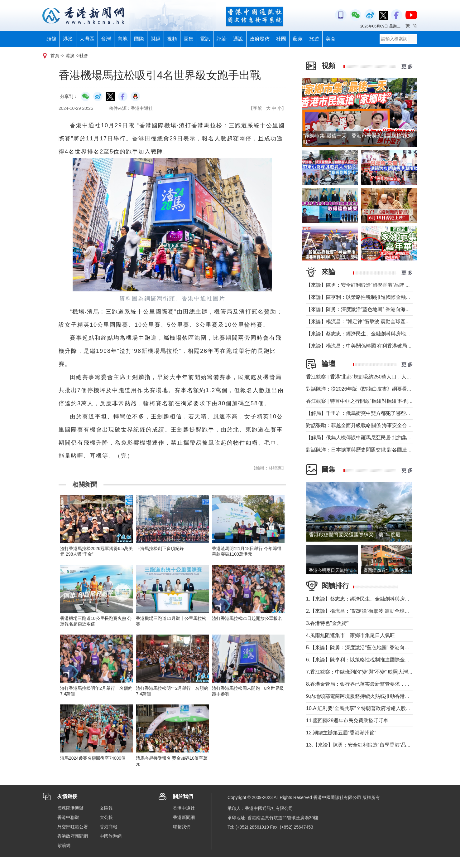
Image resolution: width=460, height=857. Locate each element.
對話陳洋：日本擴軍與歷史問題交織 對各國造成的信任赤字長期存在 (381, 449)
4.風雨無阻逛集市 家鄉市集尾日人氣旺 (350, 635)
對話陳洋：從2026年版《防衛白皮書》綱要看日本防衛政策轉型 (376, 389)
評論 (222, 38)
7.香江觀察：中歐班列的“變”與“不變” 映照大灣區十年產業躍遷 (374, 671)
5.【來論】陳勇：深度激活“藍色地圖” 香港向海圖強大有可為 (372, 647)
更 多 (407, 66)
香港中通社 (184, 808)
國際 (139, 38)
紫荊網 (63, 845)
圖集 (189, 38)
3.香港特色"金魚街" (327, 623)
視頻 (172, 38)
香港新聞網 (184, 817)
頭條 (51, 38)
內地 (122, 38)
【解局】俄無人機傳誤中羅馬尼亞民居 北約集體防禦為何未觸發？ (379, 437)
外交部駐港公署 (72, 826)
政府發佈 (260, 38)
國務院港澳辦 (70, 808)
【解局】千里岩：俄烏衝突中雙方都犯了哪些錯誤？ (363, 413)
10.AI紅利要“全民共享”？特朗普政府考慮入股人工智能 (366, 708)
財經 (156, 38)
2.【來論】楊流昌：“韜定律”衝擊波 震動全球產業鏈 (362, 611)
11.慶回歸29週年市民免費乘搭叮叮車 (347, 720)
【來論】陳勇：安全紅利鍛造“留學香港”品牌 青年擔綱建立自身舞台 (380, 285)
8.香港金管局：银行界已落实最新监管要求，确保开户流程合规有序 (380, 684)
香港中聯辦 (68, 817)
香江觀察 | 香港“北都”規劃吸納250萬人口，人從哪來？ (366, 376)
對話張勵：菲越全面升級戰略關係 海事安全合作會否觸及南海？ (376, 425)
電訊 (205, 38)
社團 (281, 38)
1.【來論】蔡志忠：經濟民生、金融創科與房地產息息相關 (370, 598)
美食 (331, 38)
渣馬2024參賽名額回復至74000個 (93, 758)
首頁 (54, 55)
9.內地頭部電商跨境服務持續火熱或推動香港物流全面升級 (370, 696)
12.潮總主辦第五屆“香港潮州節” (341, 732)
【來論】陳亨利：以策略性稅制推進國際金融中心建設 (366, 297)
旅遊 (314, 38)
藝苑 (298, 38)
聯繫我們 (181, 826)
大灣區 (86, 38)
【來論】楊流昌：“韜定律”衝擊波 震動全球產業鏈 (360, 321)
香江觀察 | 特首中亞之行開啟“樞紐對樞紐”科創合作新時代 (369, 401)
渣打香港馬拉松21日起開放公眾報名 (247, 618)
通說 (238, 38)
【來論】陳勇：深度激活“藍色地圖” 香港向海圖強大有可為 (370, 309)
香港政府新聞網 (72, 836)
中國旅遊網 (111, 836)
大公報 (106, 817)
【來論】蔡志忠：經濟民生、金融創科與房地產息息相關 (368, 333)
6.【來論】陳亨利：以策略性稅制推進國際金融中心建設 (368, 659)
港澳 (68, 38)
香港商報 (108, 826)
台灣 (106, 38)
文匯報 (106, 808)
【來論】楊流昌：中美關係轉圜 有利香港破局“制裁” (363, 345)
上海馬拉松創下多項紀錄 (160, 548)
